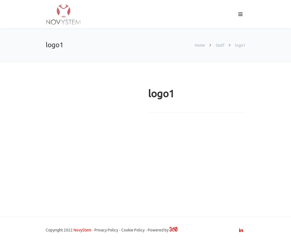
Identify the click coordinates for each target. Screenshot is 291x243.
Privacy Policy (106, 230)
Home (200, 45)
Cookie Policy (133, 230)
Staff (220, 45)
